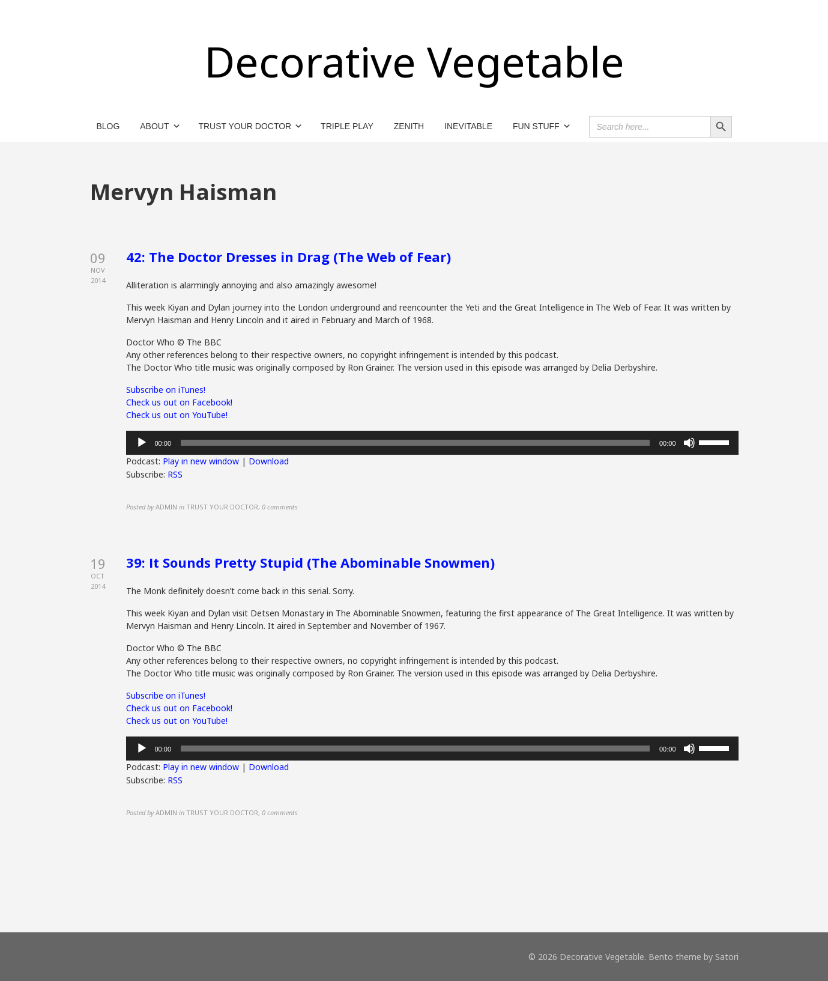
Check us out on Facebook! (179, 402)
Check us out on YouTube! (177, 415)
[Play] (142, 443)
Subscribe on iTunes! (165, 389)
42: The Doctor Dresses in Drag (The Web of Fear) (288, 257)
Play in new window (201, 461)
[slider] (415, 443)
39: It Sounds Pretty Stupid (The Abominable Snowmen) (310, 562)
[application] (432, 443)
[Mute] (689, 443)
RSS (175, 474)
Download (269, 461)
